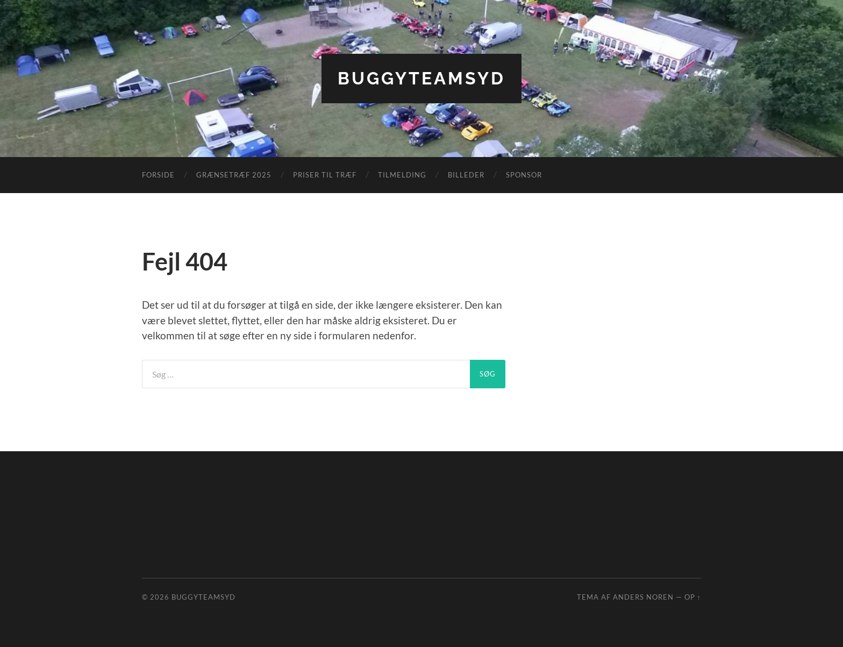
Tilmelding (402, 174)
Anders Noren (643, 597)
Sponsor (524, 174)
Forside (158, 174)
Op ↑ (692, 597)
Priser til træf (324, 174)
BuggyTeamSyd (421, 78)
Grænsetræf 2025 (234, 174)
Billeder (466, 174)
